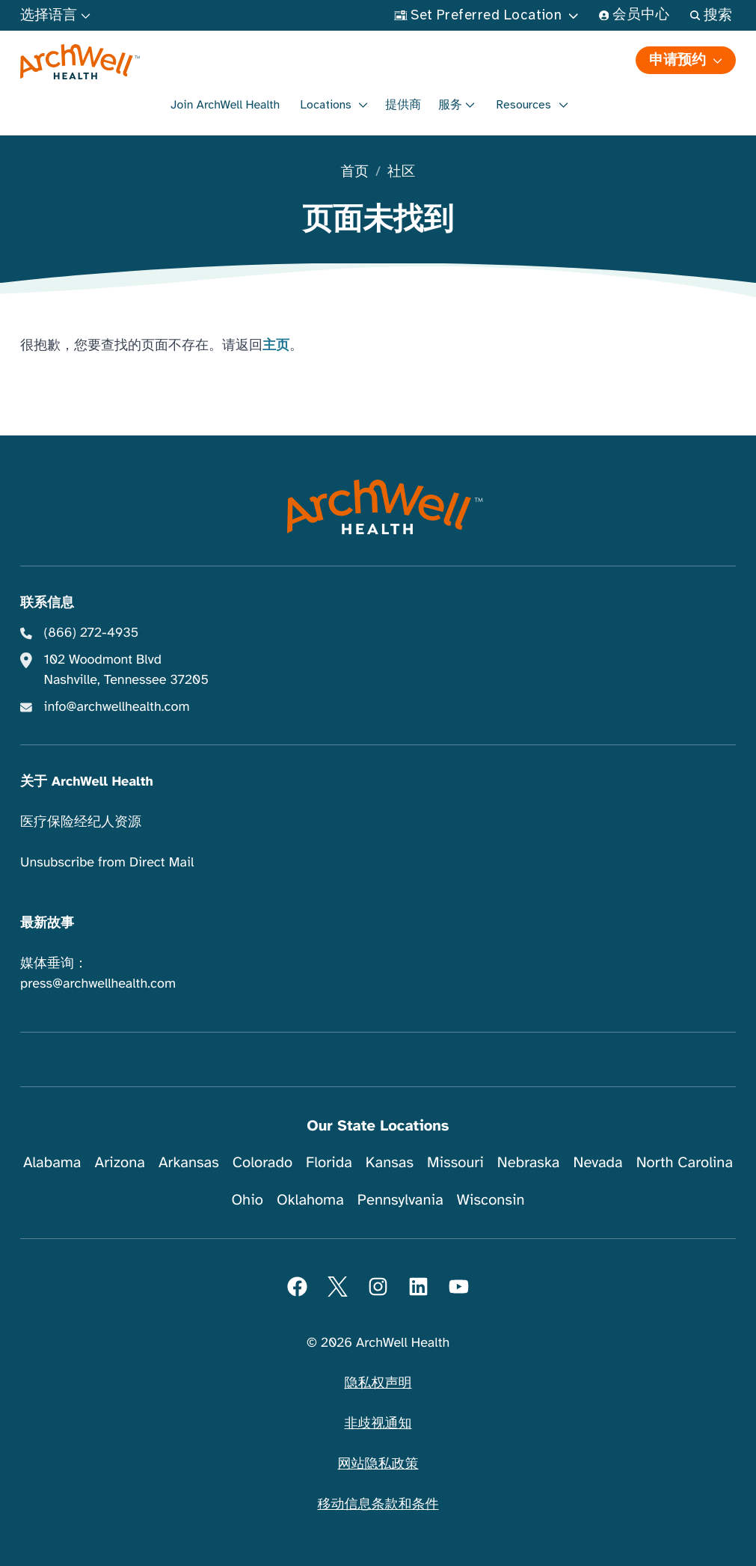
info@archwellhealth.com (117, 707)
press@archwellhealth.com (98, 984)
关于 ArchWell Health (86, 782)
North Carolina (684, 1162)
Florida (329, 1162)
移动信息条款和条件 (378, 1504)
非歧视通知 (378, 1424)
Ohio (247, 1199)
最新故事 (47, 923)
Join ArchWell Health (225, 104)
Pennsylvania (400, 1199)
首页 (355, 172)
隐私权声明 (378, 1383)
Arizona (119, 1162)
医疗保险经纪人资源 (80, 822)
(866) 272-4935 (91, 633)
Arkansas (189, 1162)
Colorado (262, 1162)
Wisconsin (491, 1199)
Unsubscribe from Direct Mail (107, 862)
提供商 (403, 104)
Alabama (52, 1162)
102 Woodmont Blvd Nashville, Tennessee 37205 (126, 670)
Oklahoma (310, 1199)
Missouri (455, 1162)
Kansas (390, 1162)
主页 (275, 345)
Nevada (598, 1162)
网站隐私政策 (378, 1464)
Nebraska (528, 1162)
